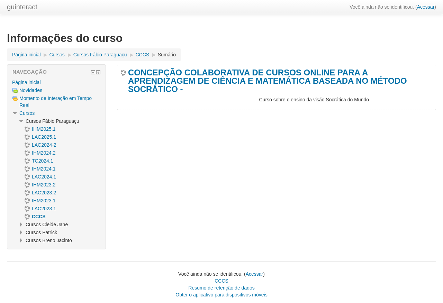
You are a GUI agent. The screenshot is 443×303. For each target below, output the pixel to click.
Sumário (167, 54)
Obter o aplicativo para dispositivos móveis (221, 294)
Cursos (27, 113)
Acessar (426, 7)
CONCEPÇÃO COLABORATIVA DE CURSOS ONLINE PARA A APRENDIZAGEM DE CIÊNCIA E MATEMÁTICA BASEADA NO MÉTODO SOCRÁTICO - (267, 80)
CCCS (221, 281)
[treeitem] (56, 82)
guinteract (22, 7)
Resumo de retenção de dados (221, 288)
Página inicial (26, 82)
